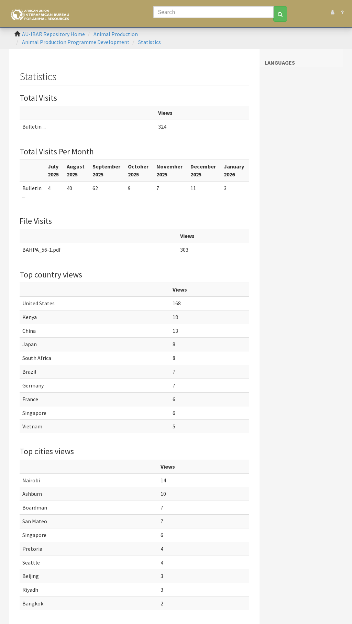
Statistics (149, 42)
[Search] (213, 12)
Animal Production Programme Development (76, 42)
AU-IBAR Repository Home (53, 34)
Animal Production (116, 34)
